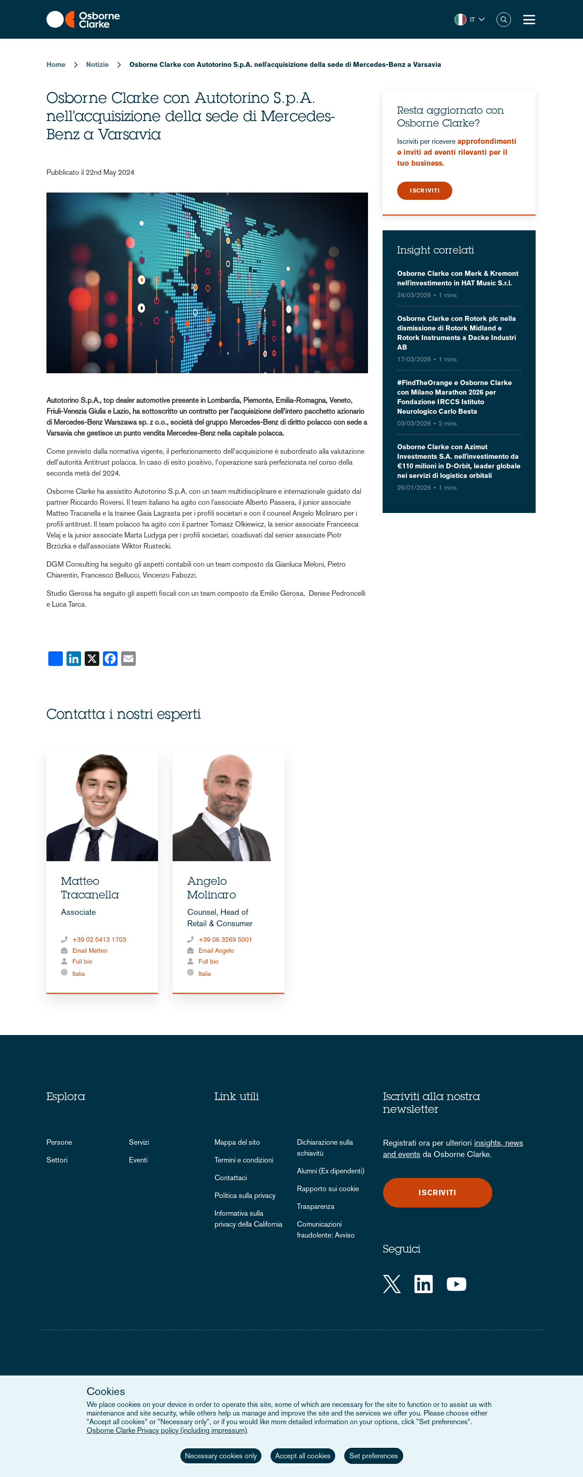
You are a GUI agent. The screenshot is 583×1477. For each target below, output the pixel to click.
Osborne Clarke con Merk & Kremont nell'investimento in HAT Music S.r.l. (457, 278)
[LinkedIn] (423, 1284)
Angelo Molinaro (211, 889)
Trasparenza (315, 1206)
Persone (59, 1142)
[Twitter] (392, 1284)
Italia (78, 973)
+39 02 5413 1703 (99, 939)
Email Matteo (89, 950)
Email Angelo (216, 950)
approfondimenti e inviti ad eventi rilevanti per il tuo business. (457, 152)
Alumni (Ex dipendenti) (330, 1171)
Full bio (82, 961)
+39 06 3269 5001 (225, 939)
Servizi (139, 1142)
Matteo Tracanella (90, 889)
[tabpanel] (102, 872)
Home (56, 64)
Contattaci (231, 1177)
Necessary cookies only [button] (221, 1456)
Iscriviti (425, 191)
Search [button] (503, 19)
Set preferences (373, 1456)
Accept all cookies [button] (303, 1456)
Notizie (97, 64)
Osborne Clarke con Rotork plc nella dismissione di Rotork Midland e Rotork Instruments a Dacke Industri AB (456, 333)
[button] (470, 19)
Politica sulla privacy (245, 1195)
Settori (56, 1160)
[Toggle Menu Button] (529, 19)
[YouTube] (456, 1284)
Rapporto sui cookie (328, 1188)
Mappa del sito (237, 1142)
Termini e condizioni (244, 1160)
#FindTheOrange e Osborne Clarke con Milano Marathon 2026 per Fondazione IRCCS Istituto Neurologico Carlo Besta (454, 397)
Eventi (138, 1160)
